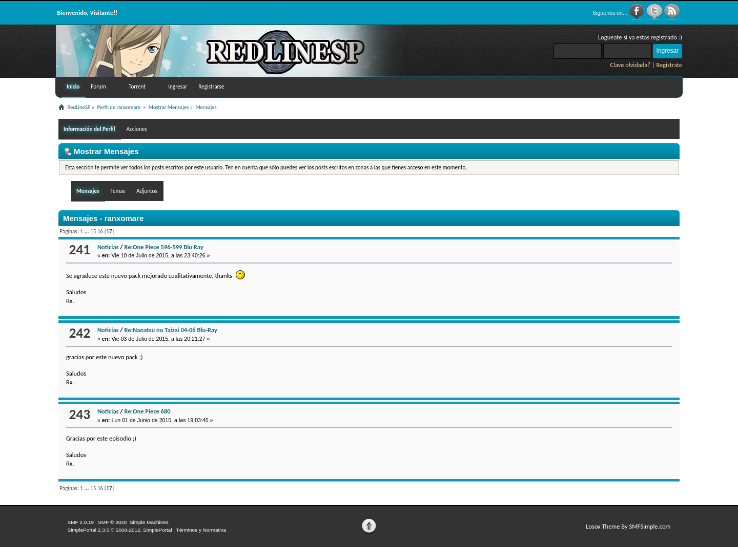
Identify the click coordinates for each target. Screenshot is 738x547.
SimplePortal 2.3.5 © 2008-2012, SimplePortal (120, 530)
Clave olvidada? (630, 65)
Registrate (669, 65)
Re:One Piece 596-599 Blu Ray (164, 247)
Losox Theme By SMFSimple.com (628, 526)
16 (100, 231)
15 (93, 231)
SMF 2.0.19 (81, 522)
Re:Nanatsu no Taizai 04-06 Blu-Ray (171, 330)
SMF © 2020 (112, 522)
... (87, 231)
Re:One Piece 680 (148, 411)
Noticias (108, 247)
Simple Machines (149, 522)
